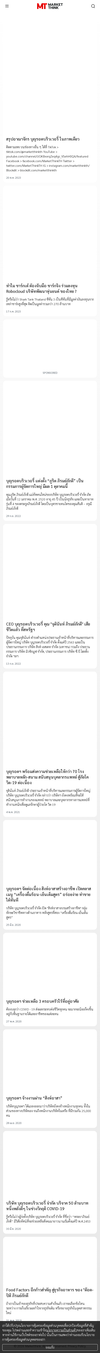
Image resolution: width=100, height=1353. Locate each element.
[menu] (7, 6)
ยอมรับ (50, 1347)
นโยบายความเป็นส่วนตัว (61, 1330)
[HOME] (50, 6)
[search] (93, 6)
